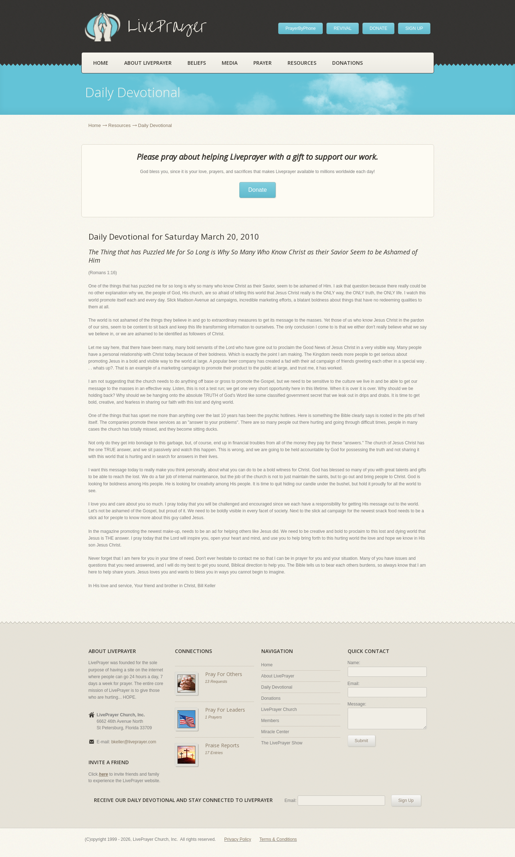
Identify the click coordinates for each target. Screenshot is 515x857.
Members (270, 720)
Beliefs (197, 62)
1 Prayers (213, 717)
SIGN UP (414, 28)
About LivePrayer (148, 62)
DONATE (378, 28)
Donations (347, 62)
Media (230, 62)
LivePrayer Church (279, 709)
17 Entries (214, 753)
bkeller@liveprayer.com (133, 741)
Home (100, 62)
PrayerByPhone (300, 28)
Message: (357, 704)
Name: (354, 662)
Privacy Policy (237, 839)
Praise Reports (222, 745)
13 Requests (216, 681)
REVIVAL (343, 28)
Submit (361, 740)
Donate (257, 190)
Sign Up (406, 800)
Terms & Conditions (278, 839)
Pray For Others (223, 674)
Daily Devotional (277, 687)
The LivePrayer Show (282, 742)
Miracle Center (275, 731)
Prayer (262, 62)
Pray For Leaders (225, 709)
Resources (302, 62)
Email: (354, 683)
